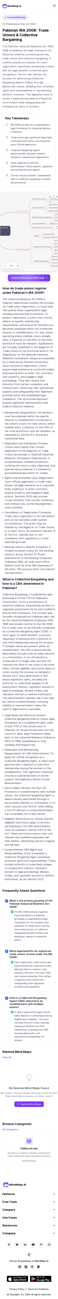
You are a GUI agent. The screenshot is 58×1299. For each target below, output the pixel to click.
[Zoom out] (5, 266)
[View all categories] (11, 1129)
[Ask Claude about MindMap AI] (38, 1267)
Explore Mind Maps (29, 1104)
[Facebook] (9, 1245)
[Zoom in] (18, 266)
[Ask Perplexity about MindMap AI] (32, 1267)
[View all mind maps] (8, 1057)
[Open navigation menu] (54, 6)
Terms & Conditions (38, 1289)
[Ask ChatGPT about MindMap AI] (20, 1267)
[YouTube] (33, 1245)
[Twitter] (17, 1245)
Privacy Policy (16, 1289)
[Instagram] (49, 1245)
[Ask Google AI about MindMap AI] (26, 1267)
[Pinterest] (41, 1245)
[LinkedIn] (25, 1245)
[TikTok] (29, 1254)
